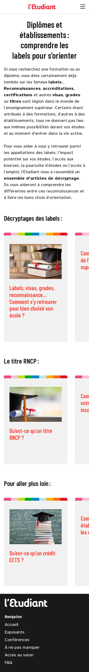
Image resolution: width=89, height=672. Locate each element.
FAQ (8, 662)
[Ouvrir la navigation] (82, 7)
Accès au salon (19, 655)
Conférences (17, 639)
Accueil (12, 624)
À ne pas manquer (22, 647)
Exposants (14, 632)
